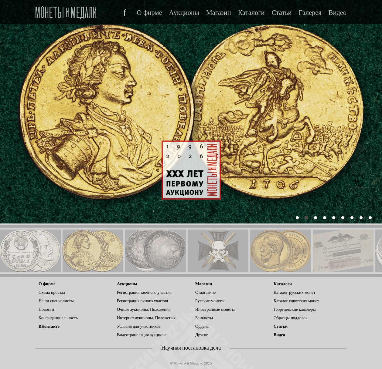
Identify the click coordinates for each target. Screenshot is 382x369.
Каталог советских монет (296, 301)
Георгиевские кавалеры (295, 309)
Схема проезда (52, 292)
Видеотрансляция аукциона (142, 335)
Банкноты (204, 318)
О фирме (149, 12)
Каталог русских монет (294, 292)
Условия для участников (139, 326)
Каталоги (251, 12)
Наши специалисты (56, 301)
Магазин (218, 12)
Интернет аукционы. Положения (146, 318)
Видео (337, 12)
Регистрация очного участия (142, 301)
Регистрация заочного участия (144, 292)
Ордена (202, 326)
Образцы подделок (291, 318)
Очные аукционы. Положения (144, 309)
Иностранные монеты (215, 309)
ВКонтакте (49, 326)
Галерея (309, 12)
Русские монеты (209, 301)
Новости (46, 309)
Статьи (281, 12)
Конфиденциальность (58, 318)
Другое (201, 335)
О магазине (205, 292)
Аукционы (184, 12)
